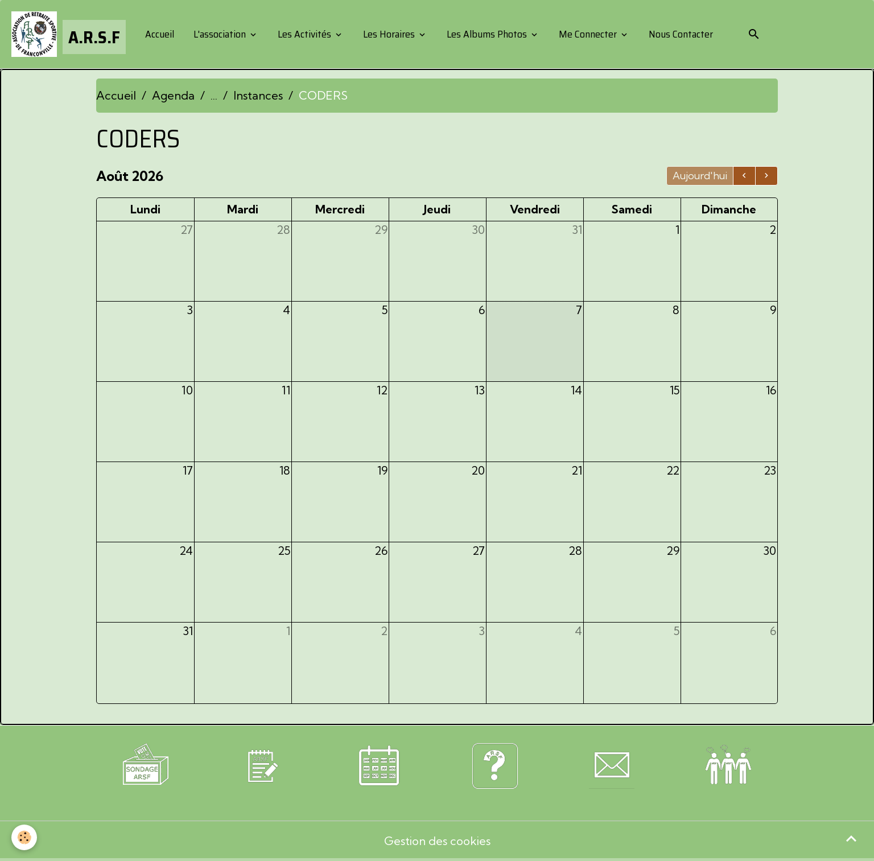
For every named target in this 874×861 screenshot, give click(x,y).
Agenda (173, 95)
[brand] (68, 34)
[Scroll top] (851, 838)
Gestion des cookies (437, 841)
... (214, 95)
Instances (258, 95)
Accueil (158, 34)
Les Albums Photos (486, 34)
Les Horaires (389, 34)
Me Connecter (587, 34)
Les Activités (304, 34)
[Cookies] (24, 837)
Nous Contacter (679, 34)
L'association (219, 34)
